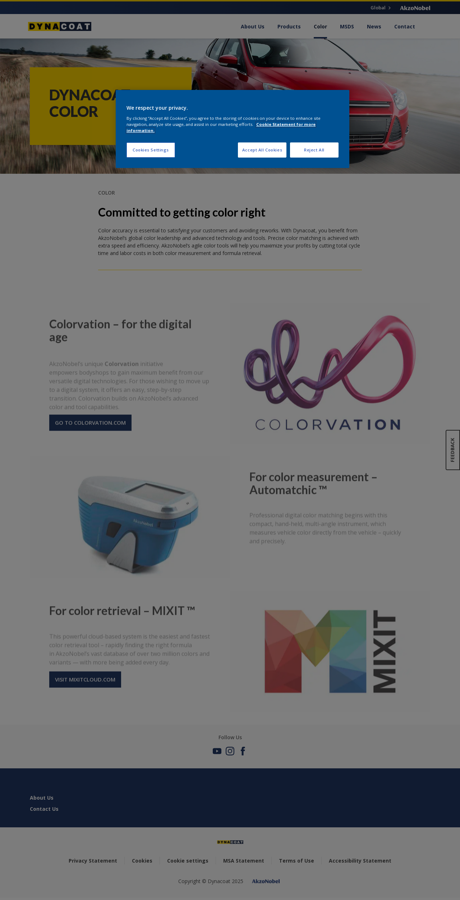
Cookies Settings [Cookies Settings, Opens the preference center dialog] (151, 150)
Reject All (314, 150)
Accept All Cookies (262, 150)
